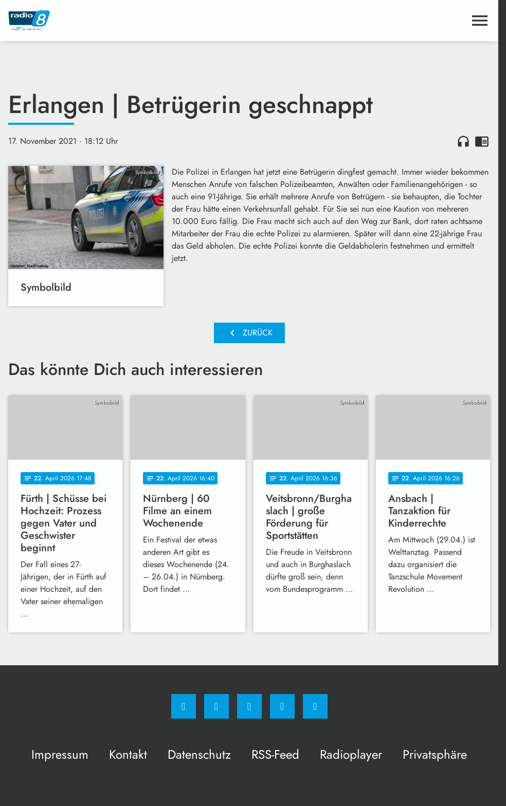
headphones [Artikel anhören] (463, 141)
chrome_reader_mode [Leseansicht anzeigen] (482, 141)
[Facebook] (183, 706)
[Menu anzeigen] (479, 20)
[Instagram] (216, 706)
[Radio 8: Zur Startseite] (128, 20)
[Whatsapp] (249, 706)
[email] (315, 706)
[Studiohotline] (282, 706)
